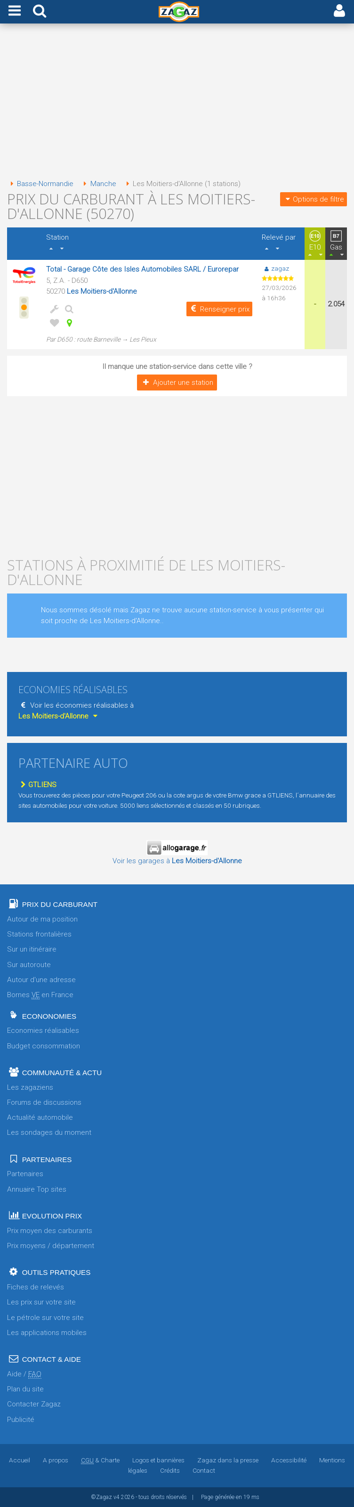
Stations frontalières (39, 934)
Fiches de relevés (35, 1287)
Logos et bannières (158, 1460)
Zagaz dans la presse (227, 1460)
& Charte (100, 1460)
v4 (116, 1497)
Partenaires (25, 1174)
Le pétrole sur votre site (45, 1317)
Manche (98, 184)
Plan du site (25, 1389)
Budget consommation (43, 1046)
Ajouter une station (177, 382)
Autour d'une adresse (41, 980)
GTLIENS (37, 785)
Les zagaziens (30, 1087)
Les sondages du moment (49, 1132)
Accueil (19, 1460)
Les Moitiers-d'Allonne (102, 291)
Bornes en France (40, 995)
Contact (204, 1470)
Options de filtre (313, 199)
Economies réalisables (43, 1030)
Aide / (24, 1374)
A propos (55, 1460)
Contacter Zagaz (34, 1404)
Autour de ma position (42, 919)
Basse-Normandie (40, 184)
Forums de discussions (44, 1102)
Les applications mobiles (47, 1332)
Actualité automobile (40, 1117)
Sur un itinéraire (31, 949)
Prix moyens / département (50, 1246)
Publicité (20, 1419)
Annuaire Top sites (36, 1189)
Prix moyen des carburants (49, 1230)
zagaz (275, 268)
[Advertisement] (177, 102)
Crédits (170, 1470)
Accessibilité (288, 1460)
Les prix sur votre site (41, 1302)
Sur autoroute (29, 964)
